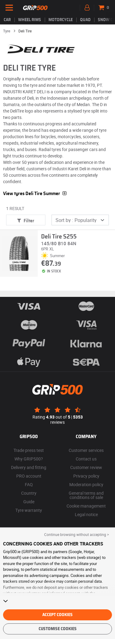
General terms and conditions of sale (86, 495)
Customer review (86, 467)
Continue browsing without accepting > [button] (76, 534)
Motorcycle (60, 20)
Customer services (86, 450)
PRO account (28, 476)
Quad (85, 20)
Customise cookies (58, 629)
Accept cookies (57, 615)
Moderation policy (86, 484)
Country (28, 493)
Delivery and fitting (28, 467)
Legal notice (86, 514)
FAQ (29, 484)
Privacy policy (86, 476)
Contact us (86, 459)
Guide (28, 501)
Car (7, 20)
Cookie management (86, 506)
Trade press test (28, 450)
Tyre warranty (28, 510)
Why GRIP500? (28, 459)
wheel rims (29, 20)
